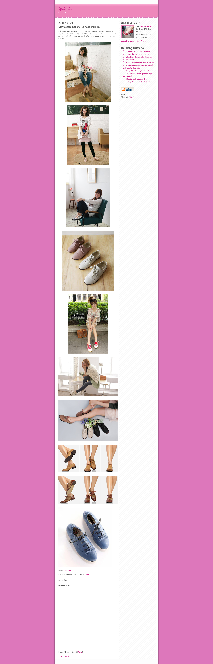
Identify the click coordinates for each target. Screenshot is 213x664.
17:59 (86, 574)
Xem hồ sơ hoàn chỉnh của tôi (133, 41)
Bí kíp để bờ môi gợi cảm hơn (138, 71)
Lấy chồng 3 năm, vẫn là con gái (139, 57)
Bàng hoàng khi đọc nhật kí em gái (140, 62)
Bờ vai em (130, 60)
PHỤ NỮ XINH (145, 26)
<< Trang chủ (63, 656)
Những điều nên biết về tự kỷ (138, 82)
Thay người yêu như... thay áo (138, 51)
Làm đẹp (67, 570)
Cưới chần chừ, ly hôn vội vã (137, 54)
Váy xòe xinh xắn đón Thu (136, 79)
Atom (80, 652)
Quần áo (65, 9)
